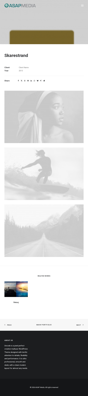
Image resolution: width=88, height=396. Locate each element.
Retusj (16, 305)
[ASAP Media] (20, 5)
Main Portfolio (44, 325)
